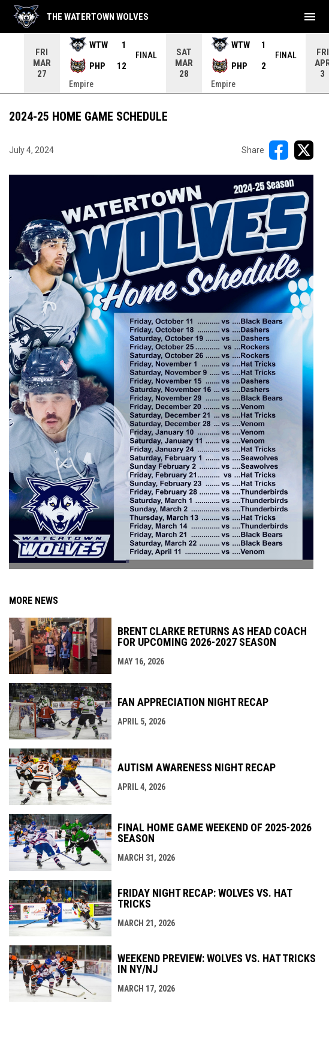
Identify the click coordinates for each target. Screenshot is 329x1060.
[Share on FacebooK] (278, 150)
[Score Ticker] (164, 63)
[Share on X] (303, 150)
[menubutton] (310, 17)
